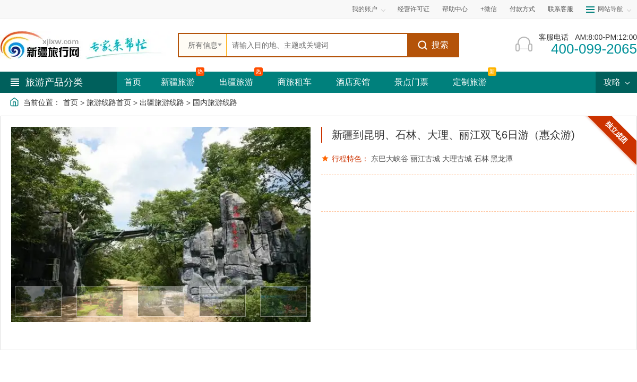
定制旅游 (470, 81)
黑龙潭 (501, 158)
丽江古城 (425, 158)
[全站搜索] (317, 45)
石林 (481, 158)
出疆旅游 (236, 81)
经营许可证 (413, 9)
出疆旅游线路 (162, 102)
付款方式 (522, 9)
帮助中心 (455, 9)
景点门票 (411, 81)
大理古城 (457, 158)
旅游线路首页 (109, 102)
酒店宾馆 (353, 81)
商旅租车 (295, 81)
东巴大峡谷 (389, 158)
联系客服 (560, 9)
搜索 (433, 45)
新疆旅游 (178, 81)
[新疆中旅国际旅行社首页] (85, 45)
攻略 (616, 81)
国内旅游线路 (215, 102)
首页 (132, 81)
